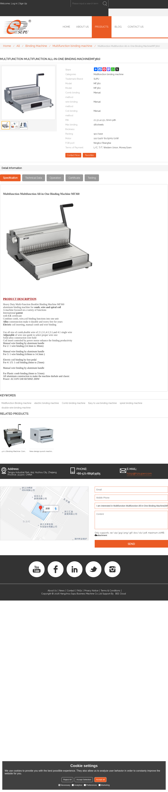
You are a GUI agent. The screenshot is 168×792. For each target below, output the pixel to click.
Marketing (104, 785)
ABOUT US (82, 26)
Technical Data (33, 177)
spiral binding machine (131, 403)
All (18, 45)
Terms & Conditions (110, 591)
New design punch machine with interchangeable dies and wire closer (41, 451)
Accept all (100, 779)
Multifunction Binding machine (16, 403)
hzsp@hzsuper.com (139, 473)
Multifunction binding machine (72, 45)
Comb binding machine (73, 403)
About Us (52, 591)
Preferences (90, 785)
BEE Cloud (120, 594)
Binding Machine (36, 45)
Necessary (64, 785)
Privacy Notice (91, 591)
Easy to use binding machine (102, 403)
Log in (14, 3)
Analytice (77, 785)
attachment (101, 535)
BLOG (118, 26)
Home (7, 45)
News (62, 591)
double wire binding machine (16, 407)
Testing (92, 177)
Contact (71, 591)
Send (131, 543)
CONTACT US (136, 26)
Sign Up (23, 3)
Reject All (67, 779)
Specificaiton (10, 177)
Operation (55, 177)
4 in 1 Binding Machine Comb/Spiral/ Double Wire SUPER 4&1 (14, 451)
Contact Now (73, 155)
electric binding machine (46, 403)
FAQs (79, 591)
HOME (66, 26)
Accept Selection (83, 779)
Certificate (74, 177)
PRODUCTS (101, 26)
